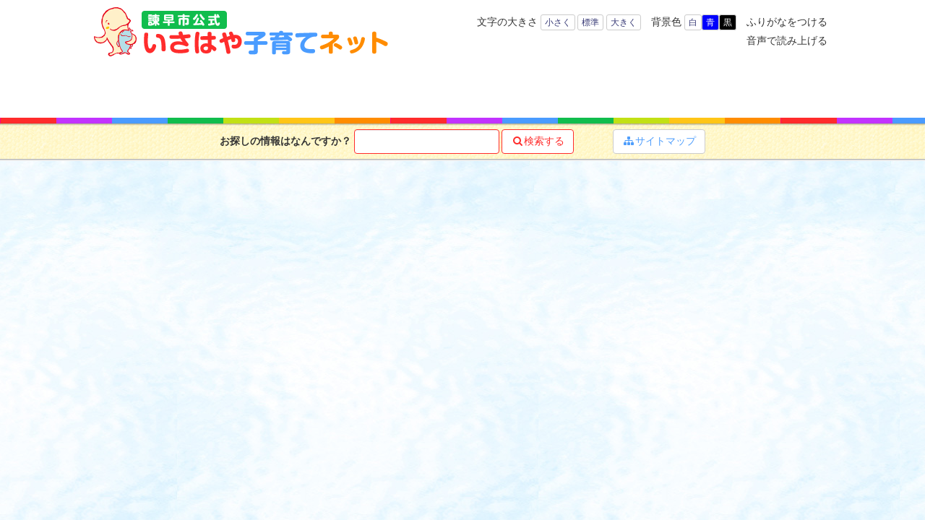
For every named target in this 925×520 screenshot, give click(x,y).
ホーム (133, 86)
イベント (688, 86)
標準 (590, 22)
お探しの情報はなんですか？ (285, 141)
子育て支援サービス (410, 86)
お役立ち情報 (507, 86)
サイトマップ (659, 141)
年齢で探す (215, 86)
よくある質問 (782, 86)
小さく (558, 22)
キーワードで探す (308, 86)
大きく (624, 22)
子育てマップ (597, 86)
